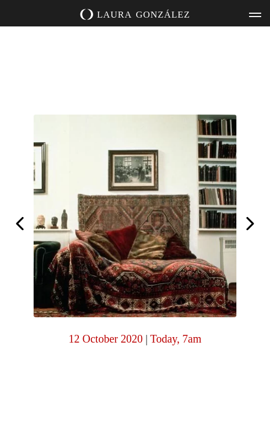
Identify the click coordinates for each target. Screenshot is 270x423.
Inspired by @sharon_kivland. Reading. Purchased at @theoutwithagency (250, 224)
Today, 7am (176, 339)
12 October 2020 (106, 339)
